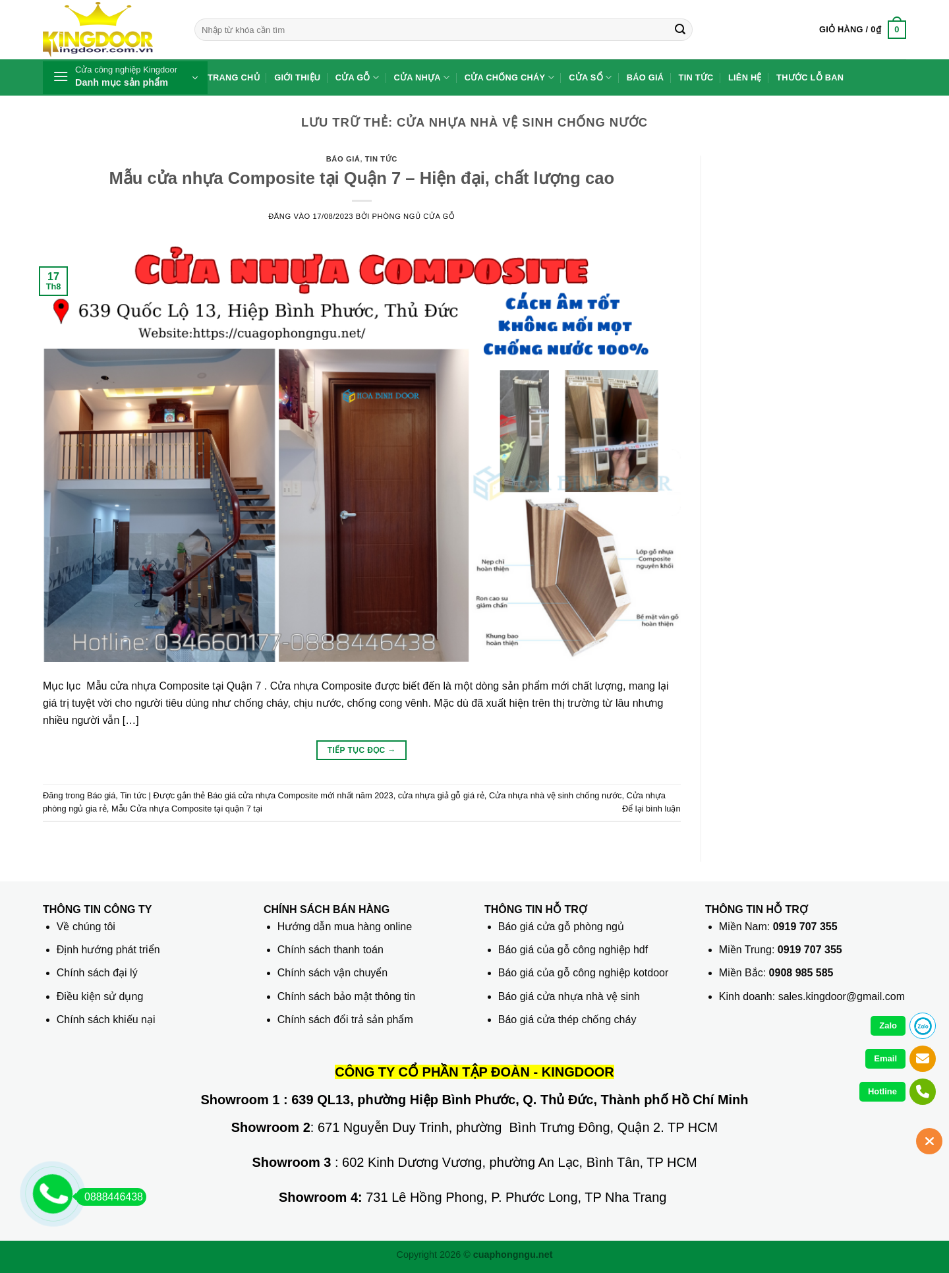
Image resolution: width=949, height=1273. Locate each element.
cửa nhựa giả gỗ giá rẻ (441, 795)
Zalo (888, 1025)
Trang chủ (234, 77)
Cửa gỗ (357, 77)
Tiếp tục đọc (362, 750)
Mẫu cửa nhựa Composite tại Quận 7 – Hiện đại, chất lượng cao (361, 178)
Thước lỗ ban (810, 77)
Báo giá (645, 77)
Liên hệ (745, 77)
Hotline (882, 1091)
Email (885, 1058)
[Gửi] (680, 29)
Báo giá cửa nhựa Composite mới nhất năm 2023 (300, 795)
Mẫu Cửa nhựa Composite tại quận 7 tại (186, 809)
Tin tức (696, 77)
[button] (862, 29)
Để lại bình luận (651, 809)
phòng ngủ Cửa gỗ (413, 216)
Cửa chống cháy (509, 77)
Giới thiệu (297, 77)
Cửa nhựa (422, 77)
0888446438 (109, 1196)
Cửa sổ (590, 77)
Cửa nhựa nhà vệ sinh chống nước (555, 795)
